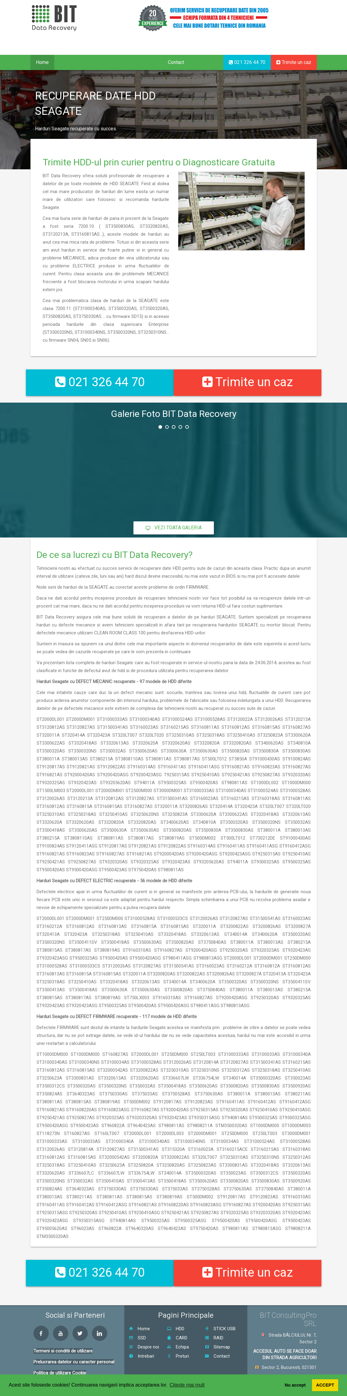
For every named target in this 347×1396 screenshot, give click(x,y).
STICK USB (220, 1313)
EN (293, 47)
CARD (177, 1322)
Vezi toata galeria (174, 520)
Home (42, 62)
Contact (176, 62)
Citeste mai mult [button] (187, 1384)
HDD (175, 1313)
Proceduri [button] (103, 62)
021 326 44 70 (247, 62)
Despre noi (144, 1331)
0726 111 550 (299, 1371)
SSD (137, 1322)
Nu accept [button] (295, 1385)
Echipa (178, 1331)
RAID (214, 1322)
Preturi (178, 1340)
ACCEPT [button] (325, 1385)
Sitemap (217, 1331)
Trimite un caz (293, 62)
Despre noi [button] (142, 62)
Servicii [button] (69, 62)
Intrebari (141, 1340)
